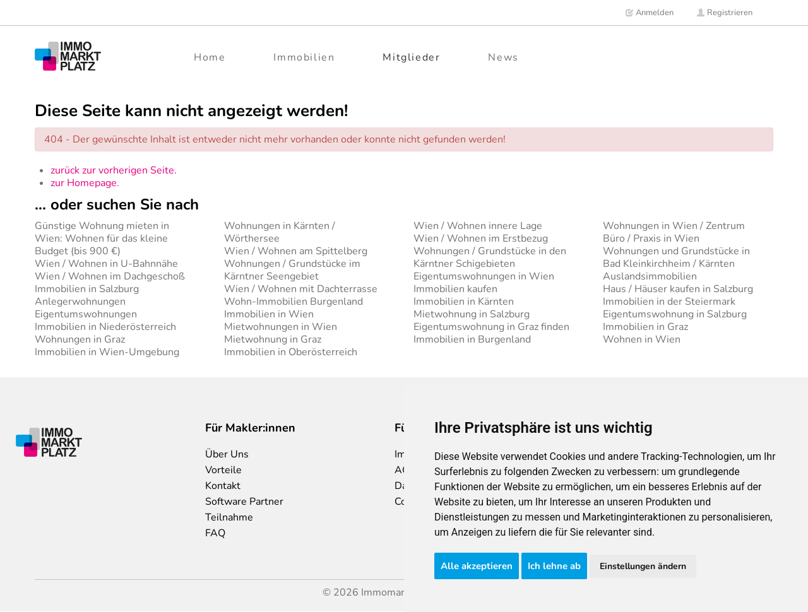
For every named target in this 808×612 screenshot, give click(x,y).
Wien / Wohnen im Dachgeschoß (110, 276)
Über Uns (227, 454)
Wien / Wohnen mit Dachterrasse (300, 289)
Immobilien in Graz (645, 327)
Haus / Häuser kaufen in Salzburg (678, 289)
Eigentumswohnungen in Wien (483, 276)
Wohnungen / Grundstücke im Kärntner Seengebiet (292, 270)
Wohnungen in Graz (80, 339)
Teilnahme (229, 517)
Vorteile (223, 470)
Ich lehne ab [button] (554, 566)
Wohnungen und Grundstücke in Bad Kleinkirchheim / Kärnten (676, 257)
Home (209, 57)
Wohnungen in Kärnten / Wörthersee (279, 232)
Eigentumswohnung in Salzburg (675, 314)
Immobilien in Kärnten (463, 302)
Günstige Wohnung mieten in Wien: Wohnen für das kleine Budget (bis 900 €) (102, 238)
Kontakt (223, 486)
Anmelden (649, 12)
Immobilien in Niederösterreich (105, 327)
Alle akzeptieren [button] (477, 566)
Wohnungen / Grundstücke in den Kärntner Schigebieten (489, 257)
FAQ (215, 533)
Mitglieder (411, 57)
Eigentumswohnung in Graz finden (491, 327)
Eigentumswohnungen (86, 314)
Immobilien (304, 57)
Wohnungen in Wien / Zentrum (674, 226)
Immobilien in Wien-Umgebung (107, 352)
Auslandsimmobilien (650, 276)
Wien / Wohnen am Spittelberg (295, 251)
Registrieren (724, 12)
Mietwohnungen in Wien (280, 327)
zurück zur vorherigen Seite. (113, 170)
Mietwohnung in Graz (272, 339)
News (503, 57)
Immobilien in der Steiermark (669, 302)
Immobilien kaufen (455, 289)
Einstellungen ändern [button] (643, 566)
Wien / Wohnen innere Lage (477, 226)
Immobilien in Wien (269, 314)
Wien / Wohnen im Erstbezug (480, 238)
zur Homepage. (84, 183)
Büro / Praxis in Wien (651, 238)
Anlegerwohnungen (80, 302)
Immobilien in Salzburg (87, 289)
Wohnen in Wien (641, 339)
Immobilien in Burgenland (472, 339)
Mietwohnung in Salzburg (471, 314)
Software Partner (244, 502)
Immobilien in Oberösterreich (290, 352)
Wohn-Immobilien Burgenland (293, 302)
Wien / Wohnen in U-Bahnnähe (106, 264)
